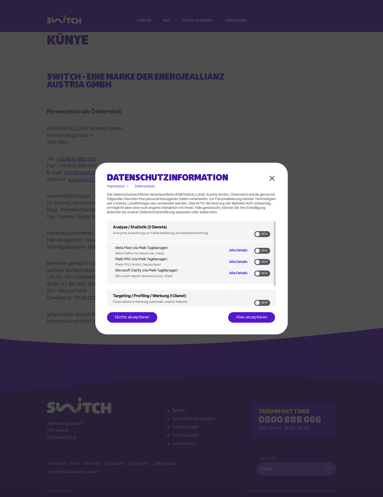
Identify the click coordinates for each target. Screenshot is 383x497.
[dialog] (191, 248)
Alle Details (238, 250)
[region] (191, 263)
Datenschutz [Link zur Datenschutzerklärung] (145, 186)
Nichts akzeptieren (132, 317)
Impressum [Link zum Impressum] (116, 186)
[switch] (262, 234)
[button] (257, 234)
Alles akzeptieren (251, 317)
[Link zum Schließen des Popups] (272, 178)
